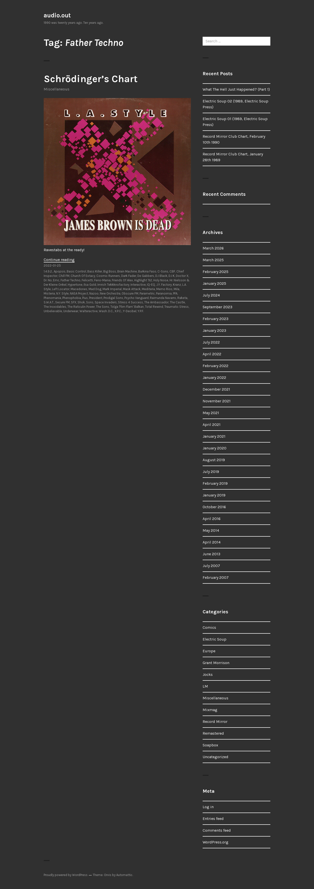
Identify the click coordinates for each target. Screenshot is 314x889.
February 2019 (215, 483)
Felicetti (87, 280)
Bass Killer (94, 271)
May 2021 (211, 412)
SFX (73, 302)
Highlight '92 (143, 280)
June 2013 (211, 554)
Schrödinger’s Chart (91, 79)
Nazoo (94, 293)
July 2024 (211, 295)
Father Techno (70, 280)
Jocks (208, 674)
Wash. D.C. (106, 311)
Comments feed (217, 830)
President (95, 298)
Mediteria (148, 289)
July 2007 (211, 565)
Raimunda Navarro (163, 298)
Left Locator (60, 289)
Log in (208, 806)
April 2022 (212, 354)
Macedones (79, 289)
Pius (85, 298)
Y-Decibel (129, 311)
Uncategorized (215, 756)
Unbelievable (53, 311)
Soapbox (210, 745)
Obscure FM (130, 293)
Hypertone (75, 284)
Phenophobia (71, 298)
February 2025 (215, 271)
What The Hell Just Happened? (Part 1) (236, 89)
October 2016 (214, 507)
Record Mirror (215, 721)
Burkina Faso (147, 271)
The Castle (177, 302)
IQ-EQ (151, 284)
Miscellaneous (56, 89)
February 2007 (216, 577)
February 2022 (215, 365)
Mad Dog (95, 289)
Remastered (213, 733)
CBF (172, 271)
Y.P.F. (141, 311)
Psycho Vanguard (136, 298)
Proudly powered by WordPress (66, 875)
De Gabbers (145, 276)
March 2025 (213, 260)
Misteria (49, 293)
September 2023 (217, 307)
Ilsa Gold (90, 284)
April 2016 (212, 518)
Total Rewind (154, 307)
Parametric (147, 293)
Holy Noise (160, 280)
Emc (56, 280)
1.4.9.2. (48, 271)
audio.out (57, 15)
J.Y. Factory (164, 284)
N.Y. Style (62, 293)
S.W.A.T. (49, 302)
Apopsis (59, 271)
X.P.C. (118, 311)
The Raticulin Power (81, 307)
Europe (209, 651)
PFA (175, 293)
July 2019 (211, 471)
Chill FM (64, 276)
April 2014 (212, 542)
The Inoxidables (55, 307)
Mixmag (210, 709)
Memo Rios (164, 289)
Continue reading (59, 259)
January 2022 (214, 377)
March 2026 (213, 248)
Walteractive (88, 311)
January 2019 (214, 495)
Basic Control (76, 271)
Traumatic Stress (176, 307)
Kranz (177, 284)
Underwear (70, 311)
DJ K (172, 276)
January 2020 (214, 448)
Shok (81, 302)
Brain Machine (127, 271)
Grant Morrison (216, 662)
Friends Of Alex (122, 280)
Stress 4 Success (130, 302)
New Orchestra (110, 293)
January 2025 (214, 283)
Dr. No (48, 280)
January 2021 (214, 436)
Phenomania (52, 298)
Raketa (182, 298)
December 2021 (216, 389)
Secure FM (62, 302)
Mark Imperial (112, 289)
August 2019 (214, 459)
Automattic (124, 875)
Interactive (138, 284)
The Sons (102, 307)
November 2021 (217, 401)
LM (205, 686)
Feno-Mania (102, 280)
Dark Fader (128, 276)
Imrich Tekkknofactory (113, 284)
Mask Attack (132, 289)
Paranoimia (164, 293)
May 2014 (211, 530)
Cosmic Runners (108, 276)
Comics (209, 627)
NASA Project (79, 293)
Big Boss (109, 271)
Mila (176, 289)
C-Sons (162, 271)
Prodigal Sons (113, 298)
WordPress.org (215, 842)
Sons (89, 302)
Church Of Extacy (83, 276)
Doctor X (182, 276)
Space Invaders (106, 302)
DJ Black (161, 276)
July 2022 (211, 342)
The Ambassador (156, 302)
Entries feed (213, 818)
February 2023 (215, 318)
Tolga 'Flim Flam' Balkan (127, 307)
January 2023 (214, 330)
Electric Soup (214, 639)
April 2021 (212, 424)
